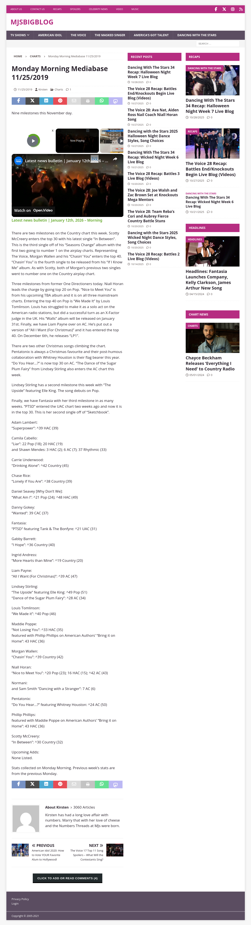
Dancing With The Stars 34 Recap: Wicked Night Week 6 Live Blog (153, 156)
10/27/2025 (137, 103)
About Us (16, 9)
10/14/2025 (137, 263)
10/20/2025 (137, 183)
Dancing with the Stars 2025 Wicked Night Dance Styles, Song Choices (153, 237)
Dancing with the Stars (196, 35)
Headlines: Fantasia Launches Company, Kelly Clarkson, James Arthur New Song (208, 279)
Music (135, 9)
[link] (18, 160)
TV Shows (18, 35)
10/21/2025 (137, 166)
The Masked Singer (110, 35)
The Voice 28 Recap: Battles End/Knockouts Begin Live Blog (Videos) (152, 93)
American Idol (50, 35)
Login (15, 903)
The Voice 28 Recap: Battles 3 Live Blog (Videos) (154, 175)
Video (119, 9)
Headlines (197, 227)
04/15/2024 (197, 293)
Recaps (57, 9)
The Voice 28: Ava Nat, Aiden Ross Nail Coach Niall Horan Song (153, 114)
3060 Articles (84, 806)
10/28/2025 (137, 81)
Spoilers (75, 9)
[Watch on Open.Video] (33, 210)
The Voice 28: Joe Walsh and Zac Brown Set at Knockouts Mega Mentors (153, 194)
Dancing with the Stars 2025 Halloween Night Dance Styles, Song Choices (153, 135)
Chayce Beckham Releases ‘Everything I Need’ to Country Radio (210, 362)
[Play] (121, 140)
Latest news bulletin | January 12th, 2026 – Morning (67, 160)
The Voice (78, 35)
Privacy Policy (20, 899)
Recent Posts (141, 56)
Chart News (198, 314)
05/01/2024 (197, 374)
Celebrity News (98, 9)
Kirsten (43, 89)
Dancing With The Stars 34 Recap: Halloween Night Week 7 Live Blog (151, 72)
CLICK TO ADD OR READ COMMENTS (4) (67, 878)
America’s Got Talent (151, 35)
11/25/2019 (25, 89)
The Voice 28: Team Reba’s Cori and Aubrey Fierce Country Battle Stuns (151, 216)
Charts (59, 89)
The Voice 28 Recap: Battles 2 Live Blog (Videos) (154, 256)
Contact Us (37, 9)
